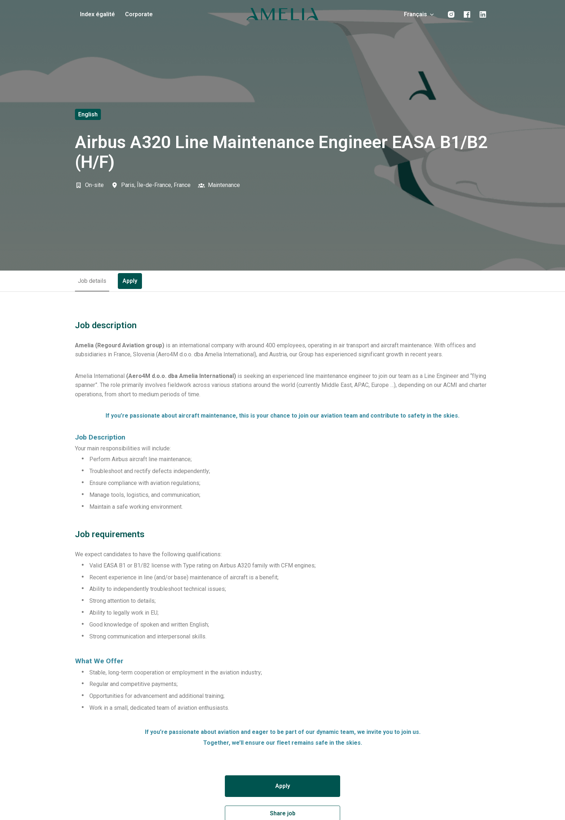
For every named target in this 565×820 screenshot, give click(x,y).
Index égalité (97, 14)
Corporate (139, 14)
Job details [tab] (92, 280)
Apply (282, 786)
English (88, 114)
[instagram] (451, 14)
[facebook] (467, 14)
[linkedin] (483, 14)
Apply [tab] (130, 280)
